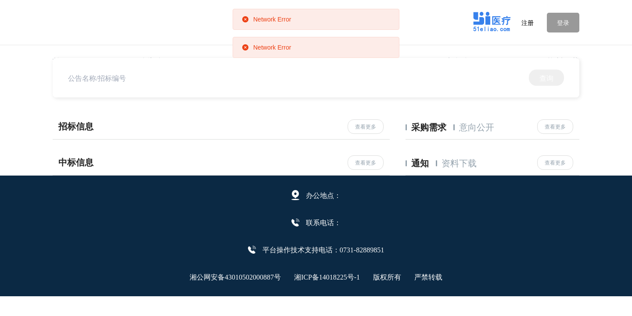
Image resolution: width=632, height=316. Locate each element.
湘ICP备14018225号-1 (327, 276)
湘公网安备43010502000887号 (235, 276)
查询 (546, 77)
